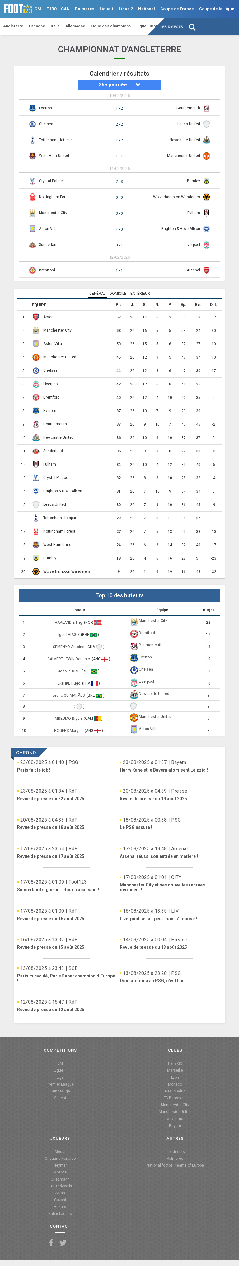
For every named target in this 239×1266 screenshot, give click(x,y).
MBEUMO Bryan (69, 718)
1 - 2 (119, 108)
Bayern (175, 1126)
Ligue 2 (126, 9)
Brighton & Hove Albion (180, 229)
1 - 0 (119, 229)
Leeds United (188, 124)
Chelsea (46, 124)
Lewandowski (60, 1186)
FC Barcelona (175, 1098)
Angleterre (13, 26)
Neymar (60, 1165)
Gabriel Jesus (60, 1213)
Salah (60, 1193)
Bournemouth (188, 108)
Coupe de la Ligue (216, 9)
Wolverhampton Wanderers (176, 197)
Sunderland (49, 244)
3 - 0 (119, 213)
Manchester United (183, 156)
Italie (55, 26)
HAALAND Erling (69, 622)
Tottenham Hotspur (55, 140)
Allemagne (75, 26)
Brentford (47, 270)
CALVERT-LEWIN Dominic (69, 659)
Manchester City (53, 213)
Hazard (60, 1207)
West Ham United (54, 156)
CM (38, 9)
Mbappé (60, 1172)
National (146, 9)
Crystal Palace (51, 181)
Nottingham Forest (55, 197)
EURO (51, 9)
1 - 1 (119, 156)
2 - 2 (119, 124)
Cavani (60, 1200)
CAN (65, 9)
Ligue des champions (111, 26)
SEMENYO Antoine (69, 647)
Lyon (175, 1077)
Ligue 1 (107, 9)
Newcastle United (185, 140)
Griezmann (60, 1179)
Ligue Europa (148, 26)
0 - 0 (119, 197)
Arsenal (193, 270)
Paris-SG (175, 1063)
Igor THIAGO (69, 635)
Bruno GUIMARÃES (69, 695)
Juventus (175, 1118)
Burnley (193, 181)
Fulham (193, 213)
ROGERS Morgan (69, 731)
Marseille (175, 1070)
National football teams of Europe (175, 1165)
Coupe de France (177, 9)
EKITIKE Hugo (69, 683)
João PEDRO (69, 671)
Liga (60, 1077)
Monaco (175, 1084)
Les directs (172, 27)
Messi (60, 1151)
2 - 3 (119, 181)
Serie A (60, 1098)
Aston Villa (48, 229)
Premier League (60, 1084)
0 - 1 (119, 245)
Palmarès (84, 9)
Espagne (37, 26)
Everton (45, 108)
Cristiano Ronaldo (60, 1158)
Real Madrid (175, 1091)
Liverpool (192, 244)
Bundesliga (60, 1091)
